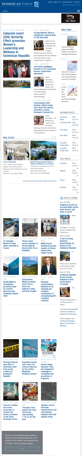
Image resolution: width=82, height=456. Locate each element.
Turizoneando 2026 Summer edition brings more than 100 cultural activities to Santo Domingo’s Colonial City (43, 107)
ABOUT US (57, 2)
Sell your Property (50, 181)
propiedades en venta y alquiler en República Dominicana (69, 311)
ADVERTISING (67, 2)
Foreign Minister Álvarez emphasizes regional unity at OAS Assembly (45, 35)
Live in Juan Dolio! (9, 162)
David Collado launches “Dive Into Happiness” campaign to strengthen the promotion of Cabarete (47, 372)
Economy (26, 402)
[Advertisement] (41, 18)
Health (6, 277)
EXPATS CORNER (70, 198)
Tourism (37, 100)
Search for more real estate (32, 181)
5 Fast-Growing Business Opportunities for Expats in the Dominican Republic (68, 243)
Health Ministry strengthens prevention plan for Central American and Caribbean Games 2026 (10, 289)
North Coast (8, 30)
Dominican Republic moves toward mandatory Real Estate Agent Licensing (68, 279)
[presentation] (53, 137)
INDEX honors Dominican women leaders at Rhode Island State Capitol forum (48, 248)
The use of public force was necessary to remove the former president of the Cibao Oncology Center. (10, 412)
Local (36, 30)
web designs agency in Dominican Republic (67, 323)
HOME (50, 2)
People (44, 238)
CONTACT (76, 2)
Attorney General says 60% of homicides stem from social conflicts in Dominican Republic (10, 369)
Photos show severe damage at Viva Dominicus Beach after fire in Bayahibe (30, 245)
